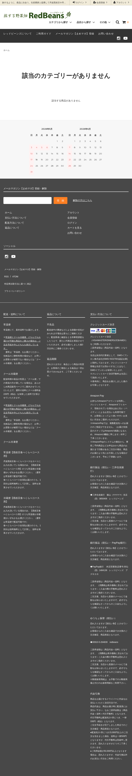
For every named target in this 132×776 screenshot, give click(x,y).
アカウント (121, 2)
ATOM (13, 273)
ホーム (6, 50)
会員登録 (100, 2)
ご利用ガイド (43, 33)
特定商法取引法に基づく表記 (19, 278)
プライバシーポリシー (15, 283)
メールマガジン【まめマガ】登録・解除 (25, 268)
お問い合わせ (106, 33)
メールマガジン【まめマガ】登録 (75, 33)
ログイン (80, 2)
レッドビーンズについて (17, 33)
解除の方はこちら (82, 200)
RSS (5, 273)
